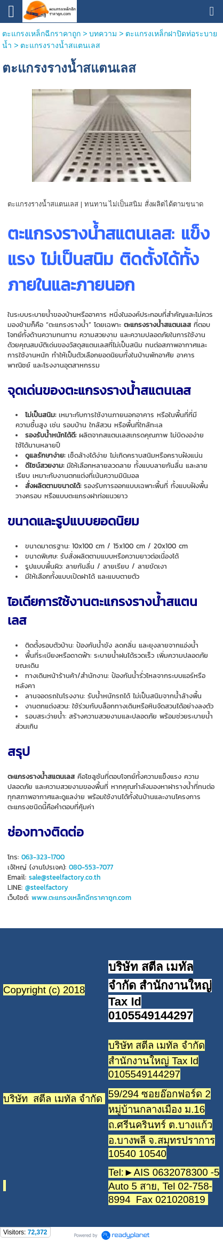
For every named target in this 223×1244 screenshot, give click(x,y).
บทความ (103, 33)
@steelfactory (46, 887)
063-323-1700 (43, 857)
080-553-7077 (91, 867)
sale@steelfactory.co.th (65, 877)
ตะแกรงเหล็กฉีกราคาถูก (41, 33)
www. (40, 897)
